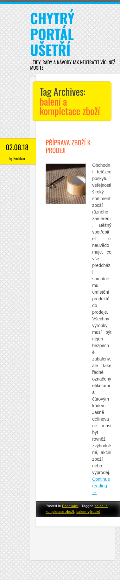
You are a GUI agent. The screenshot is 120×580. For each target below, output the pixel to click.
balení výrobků (88, 512)
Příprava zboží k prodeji (68, 146)
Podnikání (70, 506)
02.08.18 (17, 147)
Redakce (19, 158)
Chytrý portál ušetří (52, 34)
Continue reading (101, 486)
